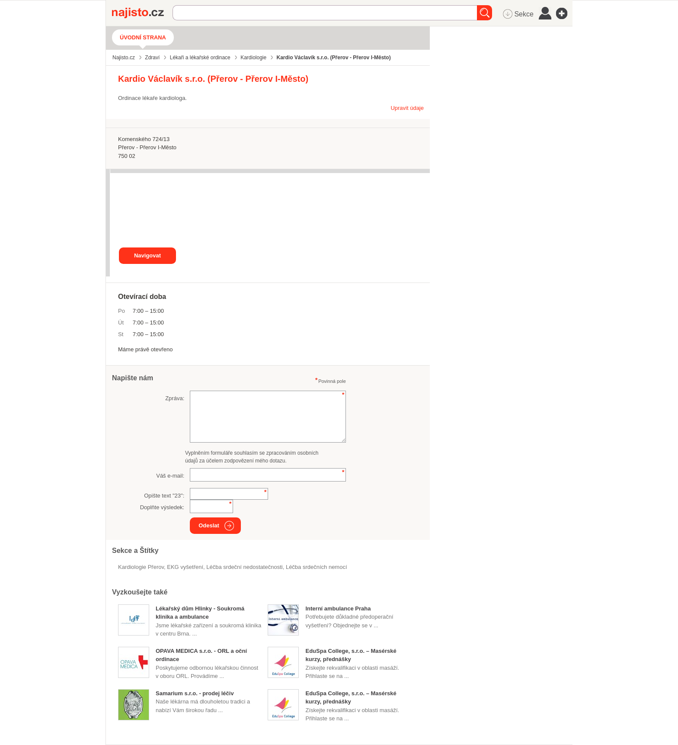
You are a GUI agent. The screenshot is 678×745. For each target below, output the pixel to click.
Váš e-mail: (170, 475)
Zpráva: (174, 398)
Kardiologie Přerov (141, 567)
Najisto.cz (142, 12)
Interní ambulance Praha (338, 608)
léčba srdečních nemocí (316, 567)
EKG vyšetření (185, 567)
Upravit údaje (407, 108)
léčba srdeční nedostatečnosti (244, 567)
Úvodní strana (143, 37)
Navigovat (147, 255)
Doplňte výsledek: (162, 507)
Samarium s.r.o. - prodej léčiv (195, 693)
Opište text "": (164, 495)
